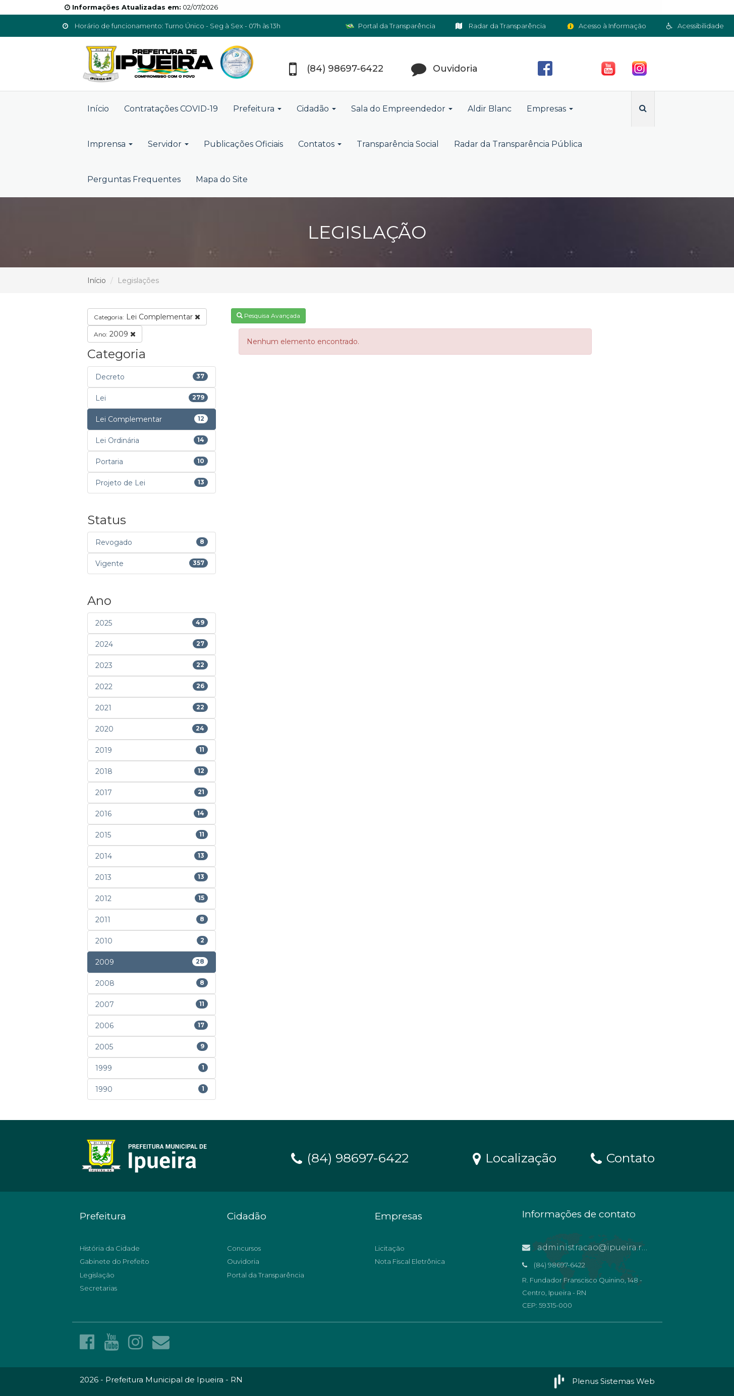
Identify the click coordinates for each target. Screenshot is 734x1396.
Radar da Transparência (501, 26)
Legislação (97, 1275)
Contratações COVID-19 (171, 109)
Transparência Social (398, 144)
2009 (115, 334)
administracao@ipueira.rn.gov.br (598, 1247)
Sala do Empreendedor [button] (402, 109)
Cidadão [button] (316, 109)
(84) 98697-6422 (350, 1157)
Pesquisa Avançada (268, 315)
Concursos (244, 1248)
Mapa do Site (222, 179)
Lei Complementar (147, 316)
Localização (514, 1157)
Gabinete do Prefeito (114, 1261)
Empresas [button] (550, 109)
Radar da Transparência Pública (518, 144)
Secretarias (98, 1288)
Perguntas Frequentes (134, 179)
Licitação (390, 1248)
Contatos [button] (320, 144)
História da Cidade (110, 1248)
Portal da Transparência (390, 26)
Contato (623, 1157)
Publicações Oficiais (243, 144)
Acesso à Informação (606, 26)
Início (98, 109)
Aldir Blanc (490, 109)
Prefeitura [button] (257, 109)
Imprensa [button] (110, 144)
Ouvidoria (243, 1261)
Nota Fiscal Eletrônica (410, 1261)
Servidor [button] (168, 144)
